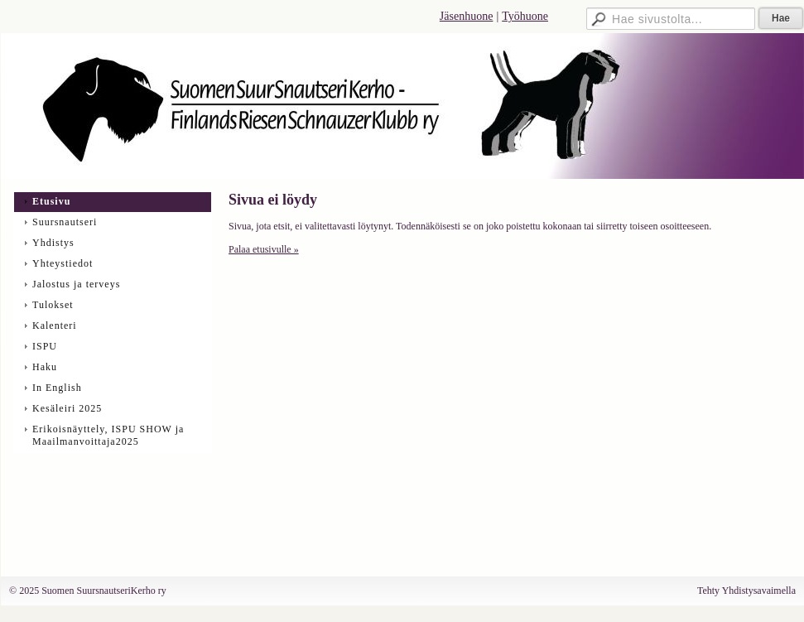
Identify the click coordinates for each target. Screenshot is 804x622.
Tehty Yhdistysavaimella (746, 590)
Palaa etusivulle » (264, 249)
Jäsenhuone (466, 16)
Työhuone (525, 16)
